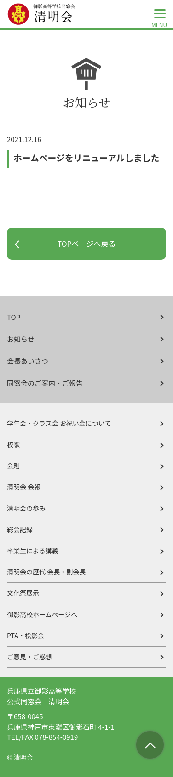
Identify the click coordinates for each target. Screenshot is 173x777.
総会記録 (20, 529)
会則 (13, 465)
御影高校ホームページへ (42, 614)
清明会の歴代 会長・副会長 (46, 571)
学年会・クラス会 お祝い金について (59, 423)
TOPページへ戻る (87, 243)
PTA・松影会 (25, 635)
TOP (13, 317)
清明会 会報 (23, 486)
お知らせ (21, 339)
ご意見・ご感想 (29, 656)
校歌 (13, 444)
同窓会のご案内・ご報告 (45, 383)
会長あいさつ (27, 361)
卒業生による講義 (32, 550)
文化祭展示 (23, 592)
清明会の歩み (26, 508)
